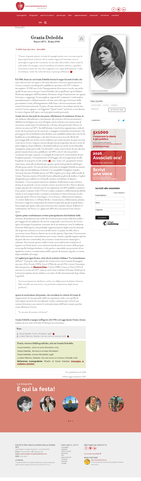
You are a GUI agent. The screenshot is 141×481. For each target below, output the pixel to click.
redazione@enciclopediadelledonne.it (33, 454)
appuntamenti (81, 15)
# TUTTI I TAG (117, 110)
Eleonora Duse (40, 267)
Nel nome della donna (99, 460)
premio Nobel (96, 105)
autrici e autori (47, 15)
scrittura (106, 105)
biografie (33, 15)
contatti (115, 15)
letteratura (95, 109)
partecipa (61, 15)
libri (70, 15)
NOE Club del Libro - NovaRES (31, 49)
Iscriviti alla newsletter (92, 454)
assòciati (94, 15)
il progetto (22, 15)
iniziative (105, 15)
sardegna (114, 105)
